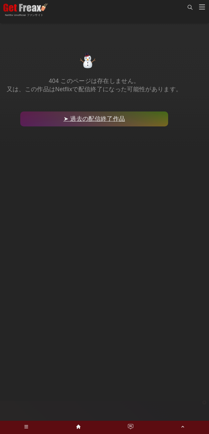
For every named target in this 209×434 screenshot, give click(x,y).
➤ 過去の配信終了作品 (94, 118)
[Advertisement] (104, 411)
